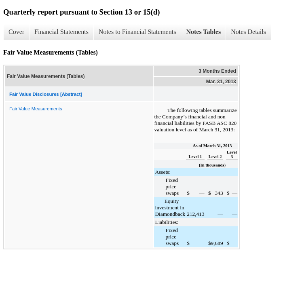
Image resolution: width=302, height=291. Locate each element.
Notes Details (248, 31)
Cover (16, 31)
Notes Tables (203, 31)
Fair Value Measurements (35, 108)
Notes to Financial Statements (137, 31)
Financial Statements (61, 31)
